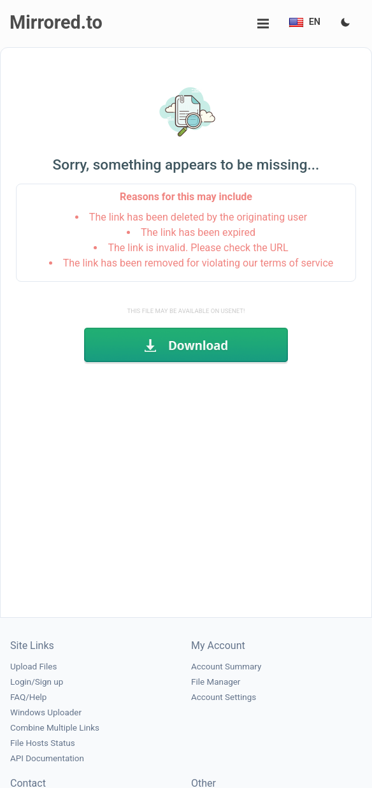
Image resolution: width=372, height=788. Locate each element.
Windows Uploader (46, 712)
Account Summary (226, 666)
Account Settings (223, 697)
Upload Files (33, 666)
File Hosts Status (42, 743)
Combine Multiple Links (54, 728)
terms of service (296, 263)
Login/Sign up (36, 682)
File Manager (215, 682)
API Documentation (47, 758)
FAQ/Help (28, 697)
